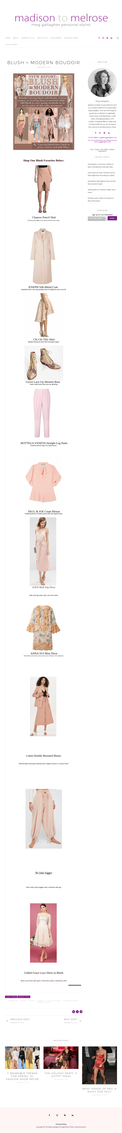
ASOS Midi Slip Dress (43, 587)
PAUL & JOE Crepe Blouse (44, 511)
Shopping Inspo (71, 38)
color (32, 1000)
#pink (24, 1000)
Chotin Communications (77, 1127)
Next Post (70, 1019)
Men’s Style (42, 38)
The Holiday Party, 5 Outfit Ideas (61, 1075)
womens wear (44, 1002)
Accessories (56, 38)
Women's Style (23, 997)
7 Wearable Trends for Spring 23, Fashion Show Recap (22, 1076)
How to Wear (11, 997)
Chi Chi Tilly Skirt (44, 339)
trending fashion (71, 1000)
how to (41, 1000)
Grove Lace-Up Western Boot (43, 381)
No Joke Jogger (43, 873)
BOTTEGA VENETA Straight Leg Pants (44, 443)
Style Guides (11, 44)
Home (8, 38)
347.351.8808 (92, 137)
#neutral (14, 1000)
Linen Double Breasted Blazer (43, 755)
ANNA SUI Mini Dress (43, 653)
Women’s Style (28, 38)
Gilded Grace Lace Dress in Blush (43, 972)
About (16, 38)
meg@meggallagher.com (108, 137)
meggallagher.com (104, 142)
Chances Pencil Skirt (44, 217)
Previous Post (20, 1019)
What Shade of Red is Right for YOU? (99, 1090)
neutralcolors (54, 1000)
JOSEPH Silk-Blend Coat (43, 287)
